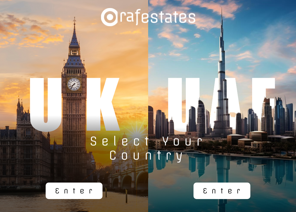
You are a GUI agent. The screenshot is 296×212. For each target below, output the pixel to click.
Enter (76, 190)
